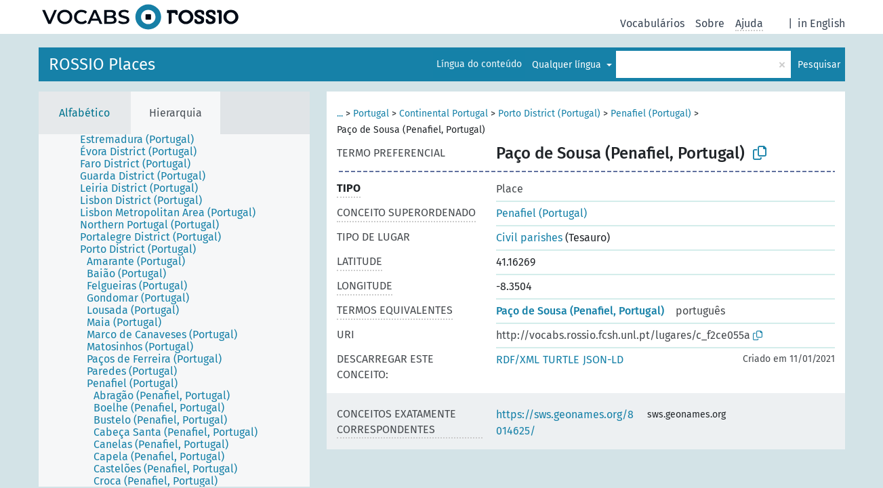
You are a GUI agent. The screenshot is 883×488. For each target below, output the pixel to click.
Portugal (371, 113)
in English (821, 23)
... (340, 113)
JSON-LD (603, 359)
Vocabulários (652, 23)
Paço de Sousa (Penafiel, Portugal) (580, 310)
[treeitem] (142, 140)
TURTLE (561, 359)
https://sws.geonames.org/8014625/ (565, 422)
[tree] (174, 310)
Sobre (709, 23)
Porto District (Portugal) (549, 113)
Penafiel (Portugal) (651, 113)
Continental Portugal (443, 113)
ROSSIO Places (102, 64)
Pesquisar (819, 64)
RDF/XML (517, 359)
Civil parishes (529, 237)
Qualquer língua (568, 64)
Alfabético (84, 112)
